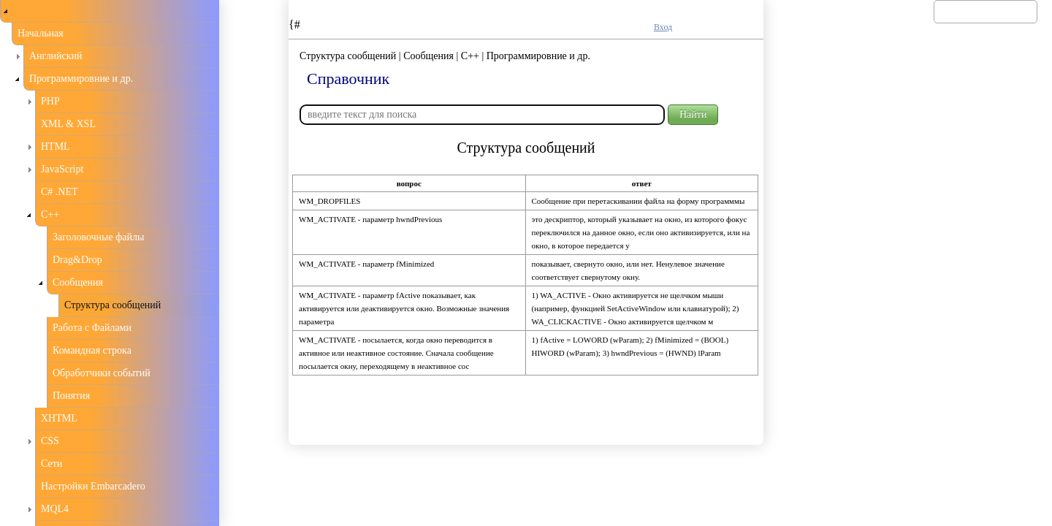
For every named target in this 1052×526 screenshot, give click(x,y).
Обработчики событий (101, 372)
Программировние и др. (81, 78)
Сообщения (78, 282)
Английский (56, 55)
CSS (50, 440)
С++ (50, 214)
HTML (55, 146)
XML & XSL (68, 123)
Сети (51, 463)
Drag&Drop (77, 259)
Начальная (41, 33)
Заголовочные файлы (98, 237)
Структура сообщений (112, 305)
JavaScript (62, 169)
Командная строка (92, 350)
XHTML (59, 418)
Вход (663, 27)
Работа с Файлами (92, 327)
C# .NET (59, 191)
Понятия (71, 395)
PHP (50, 101)
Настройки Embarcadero (93, 486)
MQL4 (55, 508)
